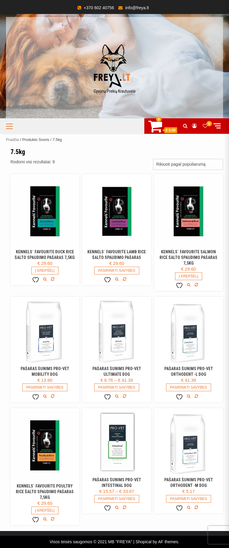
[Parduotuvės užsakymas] (188, 164)
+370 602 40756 (99, 7)
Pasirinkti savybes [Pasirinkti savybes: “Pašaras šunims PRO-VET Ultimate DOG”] (116, 387)
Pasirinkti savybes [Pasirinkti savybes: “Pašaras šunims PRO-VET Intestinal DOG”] (116, 499)
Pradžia (12, 139)
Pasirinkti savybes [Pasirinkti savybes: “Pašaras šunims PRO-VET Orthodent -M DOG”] (188, 499)
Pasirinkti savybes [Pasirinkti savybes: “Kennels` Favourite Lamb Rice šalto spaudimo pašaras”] (116, 270)
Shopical (143, 541)
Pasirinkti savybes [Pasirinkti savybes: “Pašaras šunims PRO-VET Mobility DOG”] (44, 387)
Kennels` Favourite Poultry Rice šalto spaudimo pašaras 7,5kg (45, 492)
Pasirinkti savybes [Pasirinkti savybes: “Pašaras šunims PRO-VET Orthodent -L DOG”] (188, 387)
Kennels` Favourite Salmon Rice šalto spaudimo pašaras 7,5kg (188, 257)
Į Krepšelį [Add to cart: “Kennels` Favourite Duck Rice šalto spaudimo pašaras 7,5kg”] (45, 270)
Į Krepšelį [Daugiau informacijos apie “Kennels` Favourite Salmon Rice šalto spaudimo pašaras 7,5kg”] (188, 276)
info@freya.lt (137, 7)
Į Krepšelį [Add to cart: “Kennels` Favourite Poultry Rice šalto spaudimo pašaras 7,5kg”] (45, 510)
